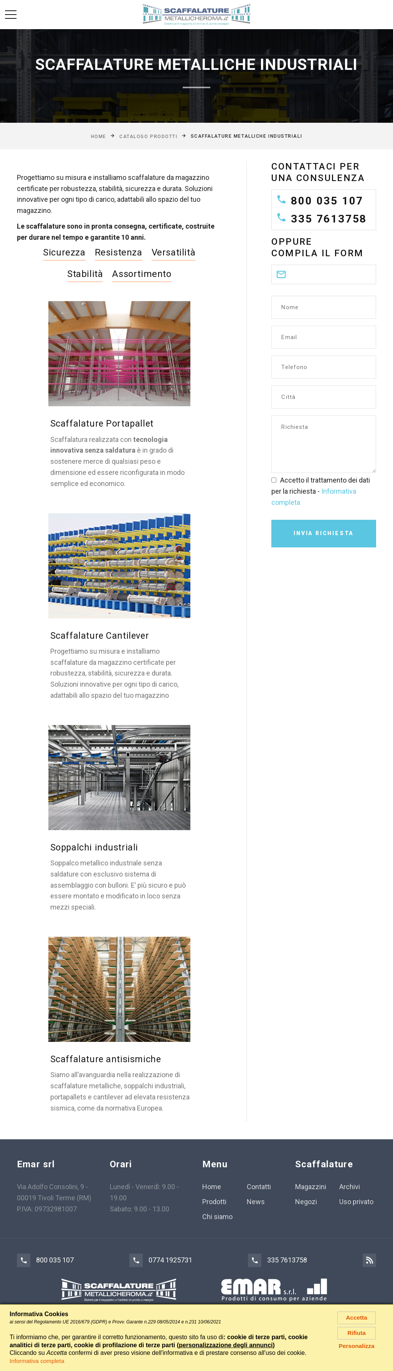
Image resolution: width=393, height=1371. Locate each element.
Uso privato (356, 1201)
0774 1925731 (170, 1260)
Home (211, 1187)
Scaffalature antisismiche (106, 1058)
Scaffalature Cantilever (100, 635)
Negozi (306, 1201)
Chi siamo (217, 1216)
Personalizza (356, 1348)
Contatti (259, 1187)
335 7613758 (329, 219)
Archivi (349, 1187)
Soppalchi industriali (95, 847)
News (256, 1201)
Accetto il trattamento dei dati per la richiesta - (320, 491)
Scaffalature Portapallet (102, 423)
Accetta (356, 1318)
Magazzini (310, 1187)
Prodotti (214, 1201)
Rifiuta (356, 1334)
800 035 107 (327, 200)
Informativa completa (38, 1361)
